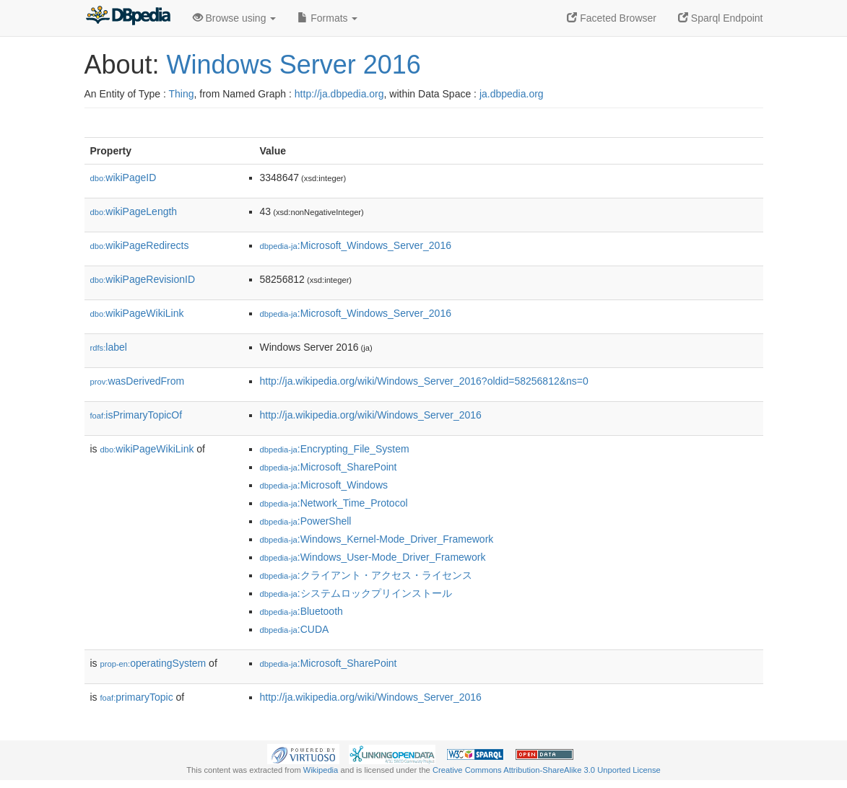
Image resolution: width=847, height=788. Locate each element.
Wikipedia (321, 770)
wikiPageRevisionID (143, 279)
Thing (181, 94)
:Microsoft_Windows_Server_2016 (355, 245)
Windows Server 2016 (294, 64)
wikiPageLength (134, 211)
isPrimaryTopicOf (136, 415)
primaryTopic (136, 697)
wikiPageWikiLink (137, 313)
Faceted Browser (611, 18)
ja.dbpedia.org (511, 94)
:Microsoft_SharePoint (328, 467)
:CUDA (294, 629)
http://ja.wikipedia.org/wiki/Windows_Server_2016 (371, 415)
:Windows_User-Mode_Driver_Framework (373, 557)
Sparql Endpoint (720, 18)
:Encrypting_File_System (334, 449)
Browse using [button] (235, 18)
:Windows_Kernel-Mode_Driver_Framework (377, 539)
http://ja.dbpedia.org (339, 94)
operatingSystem (153, 663)
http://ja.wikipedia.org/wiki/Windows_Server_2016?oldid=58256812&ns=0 (424, 381)
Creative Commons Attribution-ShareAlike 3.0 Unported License (547, 770)
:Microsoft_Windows (324, 485)
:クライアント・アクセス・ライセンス (366, 575)
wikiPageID (123, 177)
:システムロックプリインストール (356, 593)
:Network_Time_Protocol (334, 503)
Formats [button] (327, 18)
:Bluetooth (301, 611)
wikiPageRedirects (139, 245)
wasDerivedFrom (137, 381)
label (108, 347)
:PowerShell (306, 521)
